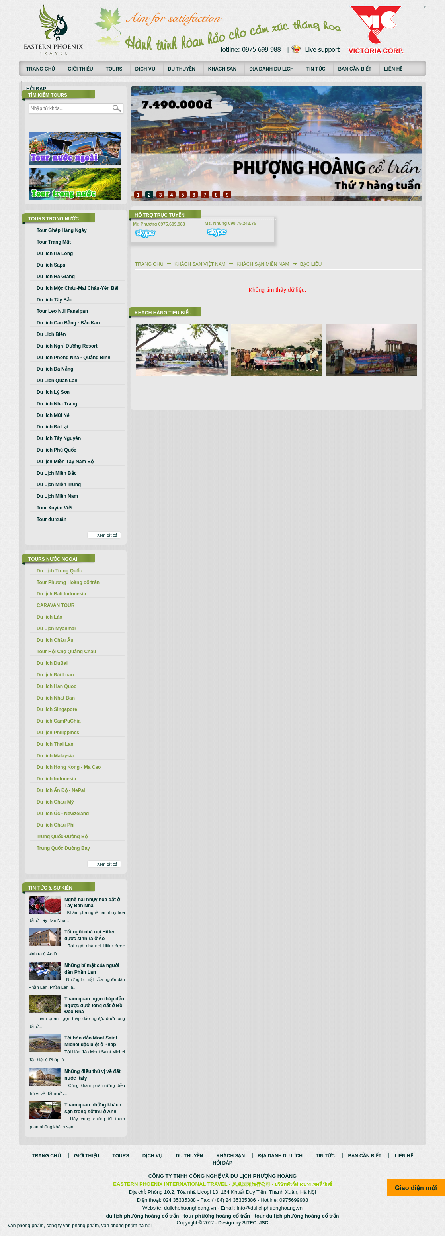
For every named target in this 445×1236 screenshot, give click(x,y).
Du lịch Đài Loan (55, 675)
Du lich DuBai (52, 663)
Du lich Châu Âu (55, 640)
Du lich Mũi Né (53, 415)
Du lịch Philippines (58, 732)
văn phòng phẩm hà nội (126, 1225)
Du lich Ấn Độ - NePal (61, 790)
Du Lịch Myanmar (56, 628)
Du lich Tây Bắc (54, 300)
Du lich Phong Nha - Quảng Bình (74, 357)
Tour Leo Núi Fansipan (62, 311)
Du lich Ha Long (55, 253)
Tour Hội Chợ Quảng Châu (66, 651)
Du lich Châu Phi (55, 825)
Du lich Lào (49, 617)
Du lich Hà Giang (56, 276)
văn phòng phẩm (26, 1225)
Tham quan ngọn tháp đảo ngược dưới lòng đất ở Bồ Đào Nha (94, 1005)
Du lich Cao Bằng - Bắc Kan (68, 323)
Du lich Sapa (51, 265)
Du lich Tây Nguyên (59, 438)
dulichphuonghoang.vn (190, 1208)
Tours (114, 69)
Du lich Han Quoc (56, 686)
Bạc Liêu (311, 264)
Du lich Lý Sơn (53, 392)
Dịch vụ (145, 69)
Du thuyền (181, 69)
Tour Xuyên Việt (55, 508)
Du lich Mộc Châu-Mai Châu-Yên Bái (78, 288)
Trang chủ (40, 69)
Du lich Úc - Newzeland (63, 813)
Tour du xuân (51, 519)
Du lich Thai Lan (55, 744)
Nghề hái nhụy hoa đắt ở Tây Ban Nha (92, 902)
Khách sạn (222, 69)
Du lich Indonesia (56, 779)
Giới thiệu (80, 69)
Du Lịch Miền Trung (59, 484)
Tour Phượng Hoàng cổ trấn (68, 582)
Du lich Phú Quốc (56, 450)
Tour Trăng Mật (54, 242)
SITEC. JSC (255, 1223)
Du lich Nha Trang (57, 404)
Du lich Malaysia (55, 755)
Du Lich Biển (51, 334)
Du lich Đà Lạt (52, 427)
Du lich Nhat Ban (56, 698)
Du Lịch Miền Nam (57, 496)
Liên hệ (393, 69)
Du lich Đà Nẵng (55, 369)
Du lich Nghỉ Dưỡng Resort (67, 346)
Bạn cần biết (354, 69)
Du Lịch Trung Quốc (59, 571)
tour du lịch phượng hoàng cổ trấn (297, 1216)
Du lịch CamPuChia (58, 721)
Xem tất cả (107, 535)
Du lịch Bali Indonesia (61, 594)
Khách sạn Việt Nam (200, 264)
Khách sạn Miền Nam (262, 264)
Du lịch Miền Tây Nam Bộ (65, 461)
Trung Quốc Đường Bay (63, 848)
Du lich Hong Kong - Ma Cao (69, 767)
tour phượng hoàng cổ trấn (216, 1216)
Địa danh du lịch (271, 69)
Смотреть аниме (425, 7)
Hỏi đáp (36, 89)
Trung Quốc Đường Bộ (62, 836)
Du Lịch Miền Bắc (56, 473)
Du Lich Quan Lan (57, 380)
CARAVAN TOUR (55, 605)
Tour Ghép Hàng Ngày (62, 230)
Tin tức (316, 69)
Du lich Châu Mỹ (55, 802)
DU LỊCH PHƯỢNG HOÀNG (263, 1176)
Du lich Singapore (57, 709)
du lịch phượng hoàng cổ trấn (142, 1216)
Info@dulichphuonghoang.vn (269, 1208)
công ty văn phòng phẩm (72, 1225)
